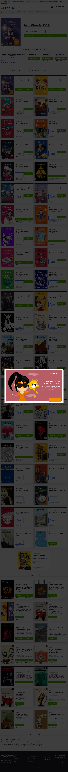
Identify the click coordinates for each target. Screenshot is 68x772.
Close (63, 369)
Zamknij (7, 401)
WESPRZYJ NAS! (55, 400)
